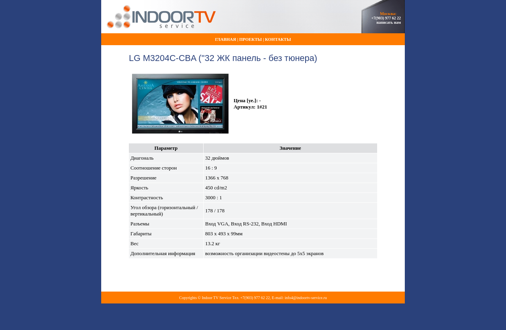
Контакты (278, 39)
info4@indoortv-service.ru (306, 298)
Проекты (250, 39)
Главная (225, 39)
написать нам (388, 22)
